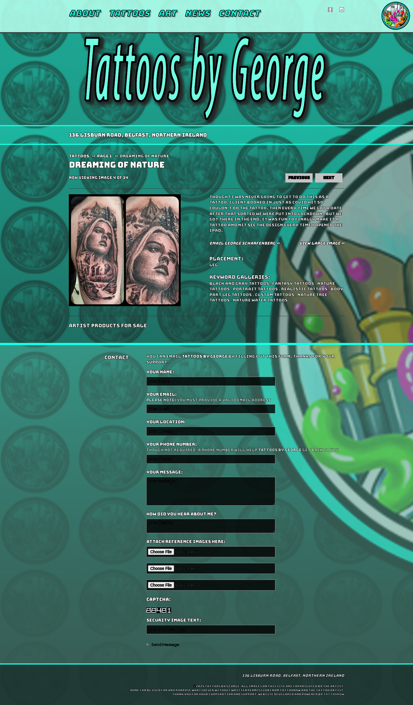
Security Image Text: (173, 620)
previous (299, 177)
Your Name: (160, 372)
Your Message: (164, 472)
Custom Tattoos (274, 294)
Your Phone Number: (244, 447)
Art (167, 13)
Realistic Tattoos (304, 289)
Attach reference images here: (185, 542)
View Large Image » (321, 243)
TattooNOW (333, 694)
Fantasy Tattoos (293, 283)
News (197, 13)
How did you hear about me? (181, 514)
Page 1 (104, 156)
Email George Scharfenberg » (244, 243)
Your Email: (244, 397)
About (84, 13)
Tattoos (128, 13)
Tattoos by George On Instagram (341, 9)
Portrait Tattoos (255, 289)
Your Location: (166, 422)
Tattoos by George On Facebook (330, 9)
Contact (239, 13)
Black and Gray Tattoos (239, 283)
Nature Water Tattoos (260, 300)
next (328, 177)
